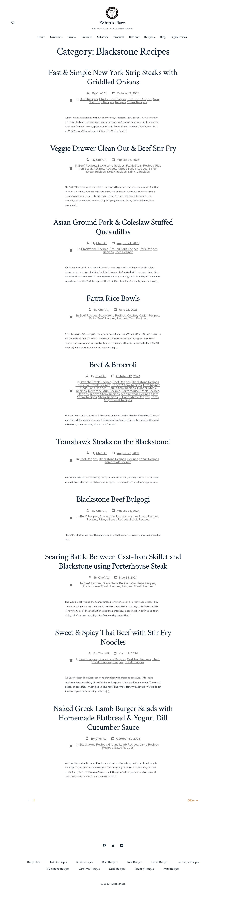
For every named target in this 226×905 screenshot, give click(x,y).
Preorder (86, 37)
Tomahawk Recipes (118, 462)
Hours (41, 37)
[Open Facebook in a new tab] (104, 845)
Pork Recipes (149, 249)
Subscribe (103, 37)
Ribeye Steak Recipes (132, 169)
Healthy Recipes (144, 869)
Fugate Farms (179, 37)
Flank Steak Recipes (140, 166)
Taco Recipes (124, 252)
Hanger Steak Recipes (143, 516)
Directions (56, 37)
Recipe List (33, 862)
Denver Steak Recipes (126, 385)
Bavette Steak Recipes (95, 382)
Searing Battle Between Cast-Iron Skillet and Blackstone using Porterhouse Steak (113, 561)
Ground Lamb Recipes (123, 744)
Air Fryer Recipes (188, 862)
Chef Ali (101, 93)
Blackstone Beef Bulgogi (113, 499)
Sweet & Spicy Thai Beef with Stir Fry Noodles (113, 637)
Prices (71, 37)
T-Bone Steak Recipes (134, 397)
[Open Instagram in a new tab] (113, 845)
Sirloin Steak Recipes (135, 394)
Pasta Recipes (171, 869)
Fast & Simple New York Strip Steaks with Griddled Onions (113, 77)
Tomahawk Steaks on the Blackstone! (113, 441)
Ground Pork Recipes (124, 249)
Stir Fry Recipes (139, 172)
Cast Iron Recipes (140, 99)
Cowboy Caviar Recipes (143, 315)
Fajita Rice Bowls (113, 298)
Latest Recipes (58, 862)
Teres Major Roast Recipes (131, 398)
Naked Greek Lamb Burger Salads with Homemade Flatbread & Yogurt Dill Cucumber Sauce (113, 718)
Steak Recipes (137, 102)
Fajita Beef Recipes (102, 318)
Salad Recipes (124, 748)
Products (119, 37)
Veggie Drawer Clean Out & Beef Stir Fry (113, 148)
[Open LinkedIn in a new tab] (122, 845)
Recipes (149, 37)
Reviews (134, 37)
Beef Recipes (89, 99)
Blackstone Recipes (112, 99)
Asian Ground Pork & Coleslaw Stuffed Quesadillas (113, 227)
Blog (162, 37)
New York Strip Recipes (104, 391)
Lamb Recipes (149, 744)
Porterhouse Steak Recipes (140, 391)
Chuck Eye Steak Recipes (93, 385)
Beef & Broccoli (113, 364)
